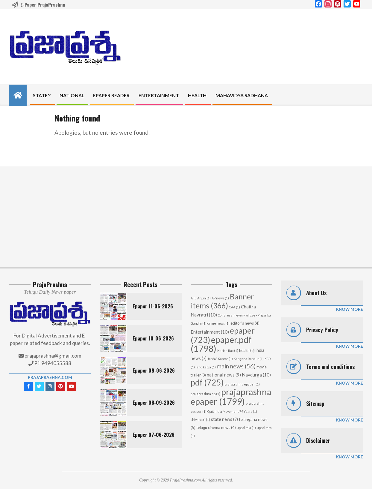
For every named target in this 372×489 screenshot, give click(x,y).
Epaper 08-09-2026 (154, 402)
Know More (349, 309)
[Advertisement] (186, 217)
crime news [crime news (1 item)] (218, 323)
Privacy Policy (322, 329)
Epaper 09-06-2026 (154, 370)
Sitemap (315, 403)
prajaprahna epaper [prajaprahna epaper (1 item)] (242, 384)
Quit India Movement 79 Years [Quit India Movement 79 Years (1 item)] (232, 411)
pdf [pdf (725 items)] (207, 382)
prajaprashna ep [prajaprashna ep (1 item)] (205, 394)
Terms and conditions (330, 366)
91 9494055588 (52, 363)
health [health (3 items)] (247, 350)
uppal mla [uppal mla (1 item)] (246, 428)
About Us (316, 292)
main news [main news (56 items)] (236, 366)
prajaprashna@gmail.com (53, 355)
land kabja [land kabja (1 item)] (206, 367)
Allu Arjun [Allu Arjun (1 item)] (201, 298)
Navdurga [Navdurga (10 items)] (256, 374)
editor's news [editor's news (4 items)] (244, 323)
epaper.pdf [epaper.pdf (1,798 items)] (221, 344)
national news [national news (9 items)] (224, 374)
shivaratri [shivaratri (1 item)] (200, 420)
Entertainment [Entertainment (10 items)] (210, 331)
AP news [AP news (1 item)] (220, 298)
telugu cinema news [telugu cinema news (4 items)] (216, 427)
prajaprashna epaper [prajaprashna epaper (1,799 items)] (231, 396)
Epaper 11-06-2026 (153, 306)
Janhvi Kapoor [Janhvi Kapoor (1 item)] (220, 359)
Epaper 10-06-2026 (153, 338)
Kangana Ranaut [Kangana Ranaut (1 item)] (249, 359)
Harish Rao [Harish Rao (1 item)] (227, 350)
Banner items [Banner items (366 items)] (222, 301)
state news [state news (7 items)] (224, 419)
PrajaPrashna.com (50, 377)
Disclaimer (318, 440)
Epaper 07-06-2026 (153, 434)
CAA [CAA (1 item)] (234, 307)
